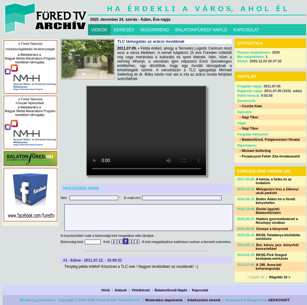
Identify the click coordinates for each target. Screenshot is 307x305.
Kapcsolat (200, 290)
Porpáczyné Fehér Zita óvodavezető (271, 156)
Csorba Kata (252, 106)
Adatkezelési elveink (204, 300)
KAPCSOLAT (246, 29)
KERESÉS (124, 29)
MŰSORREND (154, 29)
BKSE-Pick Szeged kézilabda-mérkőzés (272, 256)
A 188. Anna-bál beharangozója (269, 266)
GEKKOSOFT (279, 300)
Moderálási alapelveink (164, 300)
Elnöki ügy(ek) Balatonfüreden (268, 210)
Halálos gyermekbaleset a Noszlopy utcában (277, 220)
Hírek (105, 290)
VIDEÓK (99, 29)
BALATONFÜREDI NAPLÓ (201, 29)
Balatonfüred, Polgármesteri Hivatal (271, 139)
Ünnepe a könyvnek (272, 229)
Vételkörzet (141, 290)
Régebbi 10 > (279, 277)
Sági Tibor (250, 117)
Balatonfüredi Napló (171, 290)
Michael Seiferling (256, 150)
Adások (120, 290)
